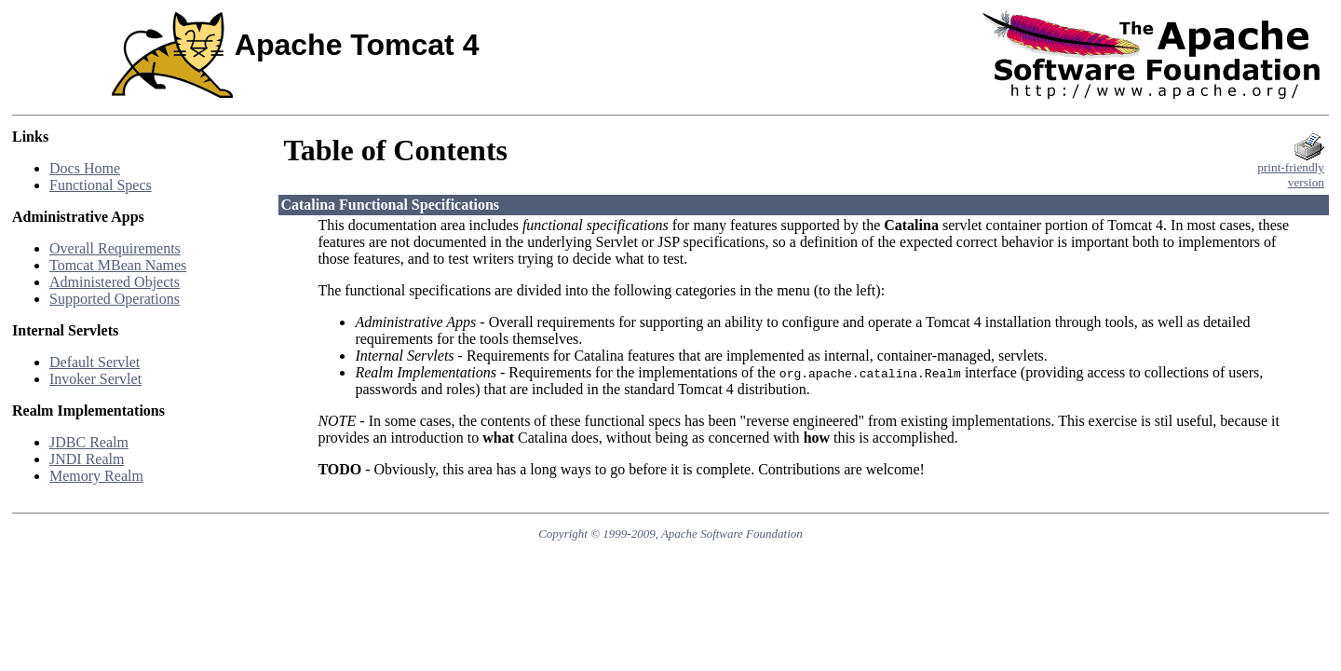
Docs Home (84, 168)
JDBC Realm (89, 442)
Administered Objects (114, 282)
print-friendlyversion (1290, 169)
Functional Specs (100, 185)
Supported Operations (114, 299)
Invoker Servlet (95, 379)
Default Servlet (94, 362)
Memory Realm (96, 476)
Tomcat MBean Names (117, 265)
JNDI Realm (86, 459)
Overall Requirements (115, 248)
